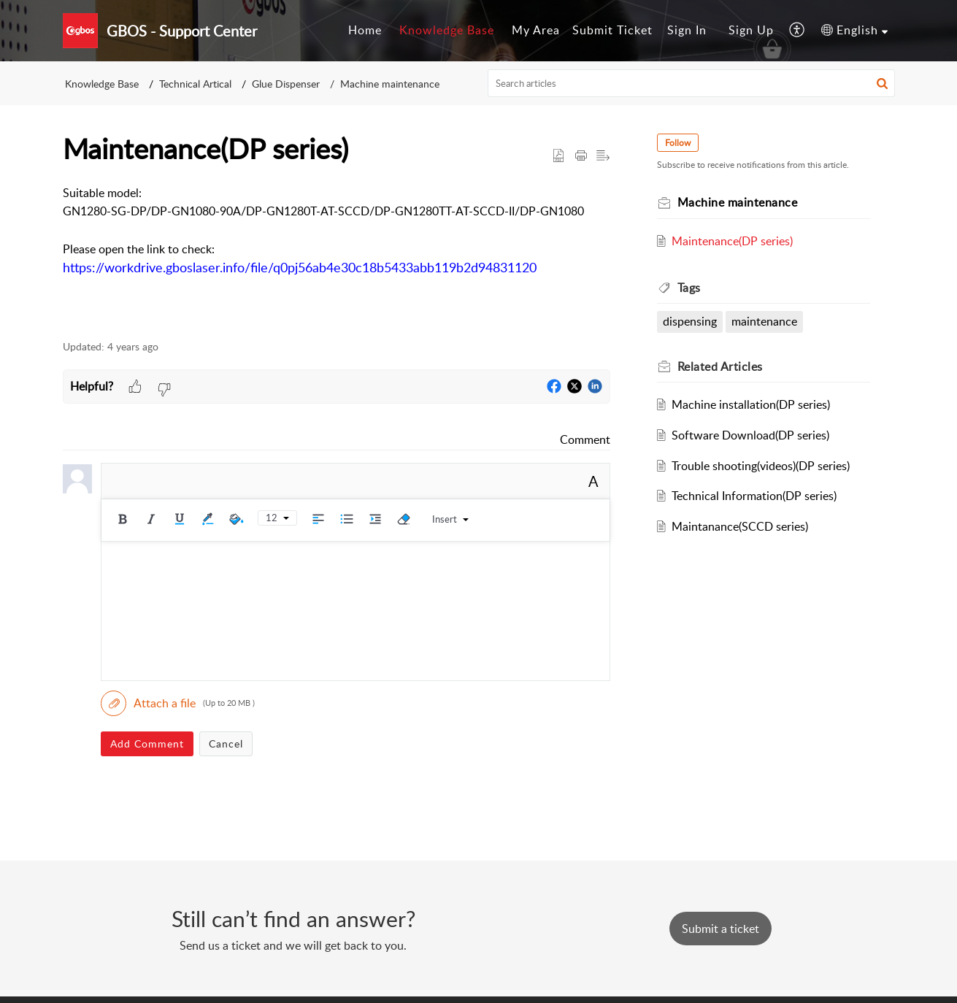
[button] (797, 30)
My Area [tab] (536, 30)
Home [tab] (365, 30)
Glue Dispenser (286, 84)
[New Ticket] (720, 929)
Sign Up (751, 30)
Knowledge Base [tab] (446, 30)
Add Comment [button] (147, 743)
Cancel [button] (226, 743)
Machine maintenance (389, 84)
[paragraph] (336, 240)
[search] (691, 83)
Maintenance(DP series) (732, 241)
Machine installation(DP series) (751, 404)
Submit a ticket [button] (720, 929)
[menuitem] (687, 30)
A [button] (593, 481)
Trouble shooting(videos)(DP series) (761, 466)
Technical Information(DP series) (754, 496)
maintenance (764, 321)
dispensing (690, 321)
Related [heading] (720, 366)
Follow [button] (678, 143)
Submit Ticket (612, 30)
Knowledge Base (102, 84)
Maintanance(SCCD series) (740, 526)
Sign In (687, 30)
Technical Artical (195, 84)
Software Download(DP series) (750, 435)
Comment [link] (585, 439)
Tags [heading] (689, 288)
